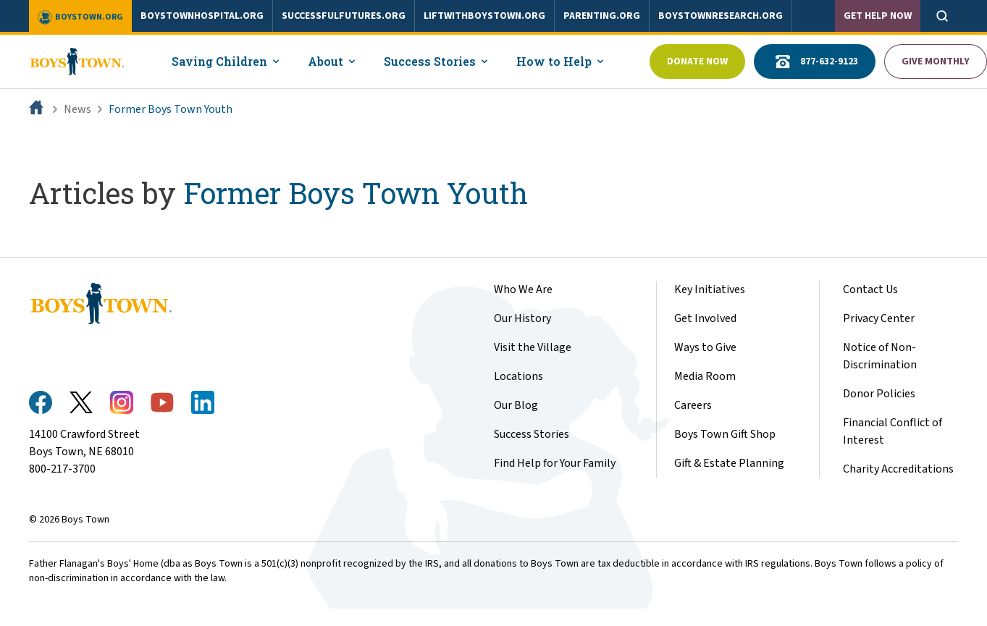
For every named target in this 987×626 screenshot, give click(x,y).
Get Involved (705, 318)
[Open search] (942, 16)
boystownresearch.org (720, 16)
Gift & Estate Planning (729, 463)
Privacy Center (879, 318)
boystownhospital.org (202, 16)
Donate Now (697, 61)
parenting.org (601, 16)
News (77, 109)
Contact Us (870, 289)
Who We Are (523, 289)
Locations (518, 376)
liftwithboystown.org (484, 16)
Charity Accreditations (898, 469)
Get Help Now (878, 16)
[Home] (37, 109)
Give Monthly (936, 61)
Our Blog (516, 405)
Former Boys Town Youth (170, 109)
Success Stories (531, 434)
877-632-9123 (814, 61)
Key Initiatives (709, 289)
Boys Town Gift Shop (725, 434)
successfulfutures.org (344, 16)
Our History (522, 318)
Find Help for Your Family (555, 463)
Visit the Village (532, 347)
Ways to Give (705, 347)
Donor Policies (879, 394)
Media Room (705, 376)
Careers (693, 405)
